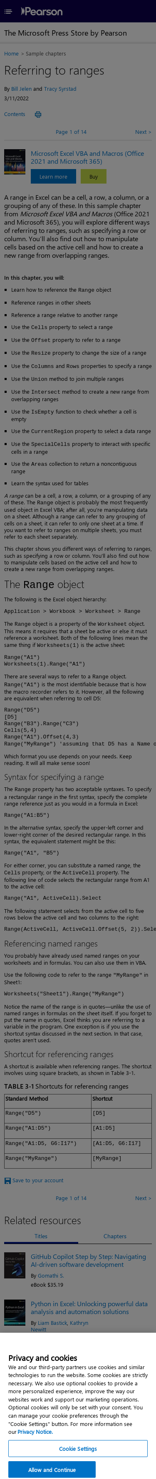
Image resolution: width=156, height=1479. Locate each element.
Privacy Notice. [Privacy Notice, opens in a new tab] (35, 1435)
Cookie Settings (78, 1452)
